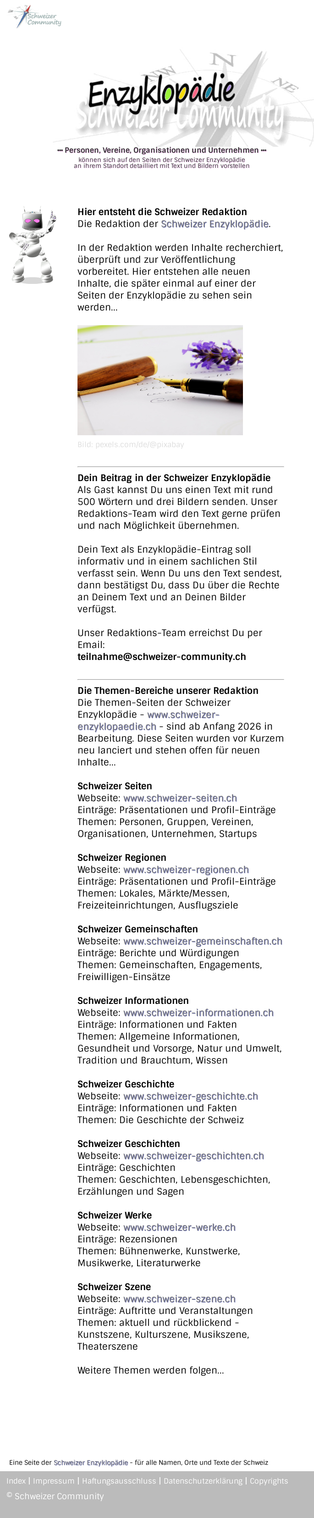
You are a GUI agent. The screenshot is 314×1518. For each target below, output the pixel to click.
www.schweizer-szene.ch (179, 1299)
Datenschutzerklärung (203, 1481)
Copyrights (269, 1481)
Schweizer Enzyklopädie (215, 224)
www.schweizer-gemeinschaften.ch (202, 941)
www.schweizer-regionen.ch (186, 869)
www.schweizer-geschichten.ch (193, 1156)
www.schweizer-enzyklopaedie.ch (148, 720)
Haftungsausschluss (119, 1481)
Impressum (54, 1481)
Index (16, 1481)
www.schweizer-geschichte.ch (190, 1096)
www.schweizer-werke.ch (179, 1227)
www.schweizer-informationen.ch (198, 1013)
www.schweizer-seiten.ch (180, 798)
